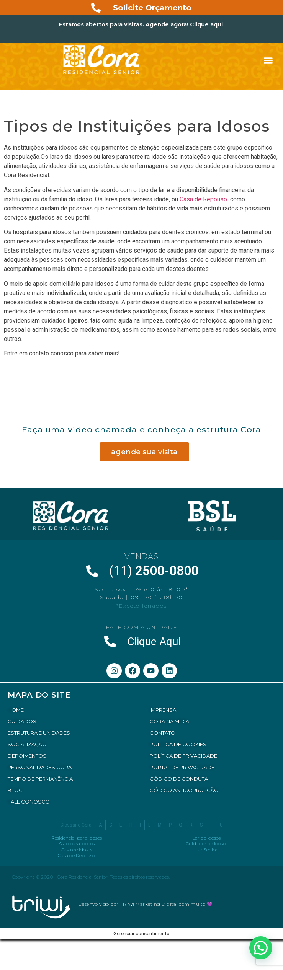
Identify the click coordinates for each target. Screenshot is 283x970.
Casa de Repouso (204, 199)
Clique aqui (206, 24)
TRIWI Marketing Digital (149, 904)
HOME (16, 710)
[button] (268, 60)
